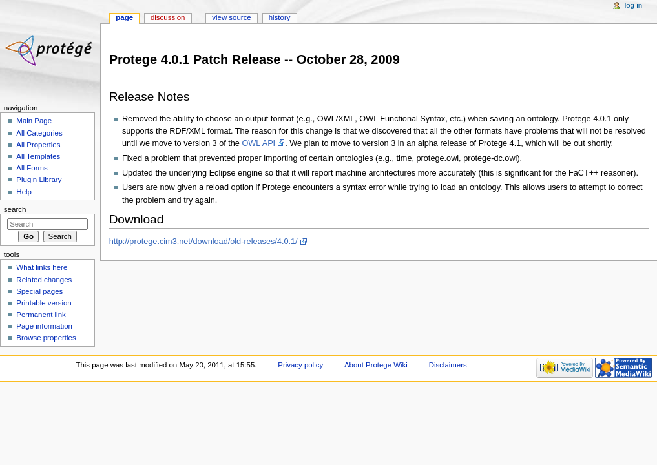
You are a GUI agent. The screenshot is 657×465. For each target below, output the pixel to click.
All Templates (38, 156)
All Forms (31, 168)
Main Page (34, 121)
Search (15, 209)
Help (24, 192)
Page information (44, 326)
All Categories (39, 133)
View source (231, 17)
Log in (633, 5)
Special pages (39, 291)
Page (124, 17)
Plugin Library (38, 179)
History (280, 17)
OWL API (258, 143)
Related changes (44, 280)
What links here (41, 267)
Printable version (43, 303)
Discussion (168, 17)
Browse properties (46, 338)
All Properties (38, 145)
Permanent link (40, 314)
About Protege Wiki (376, 365)
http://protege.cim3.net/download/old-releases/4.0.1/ (203, 241)
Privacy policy (300, 365)
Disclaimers (448, 365)
